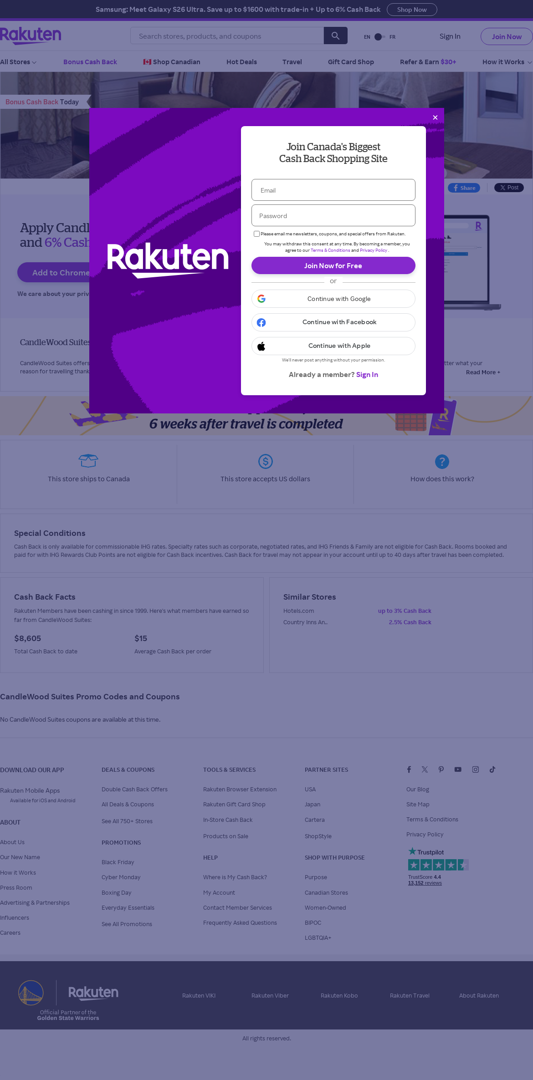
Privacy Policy (373, 250)
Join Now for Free (333, 265)
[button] (333, 299)
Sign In (367, 374)
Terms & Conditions (330, 250)
